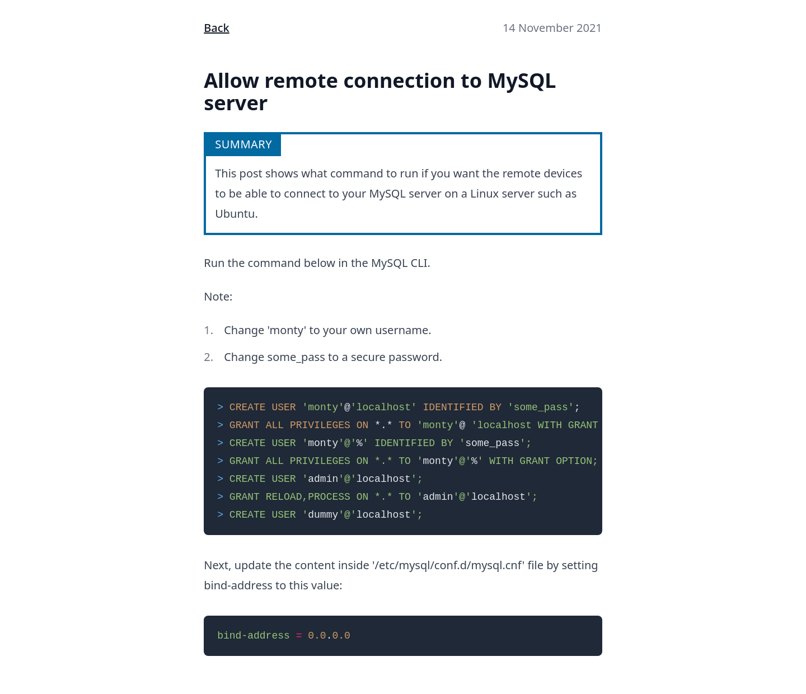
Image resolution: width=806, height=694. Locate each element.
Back (216, 27)
